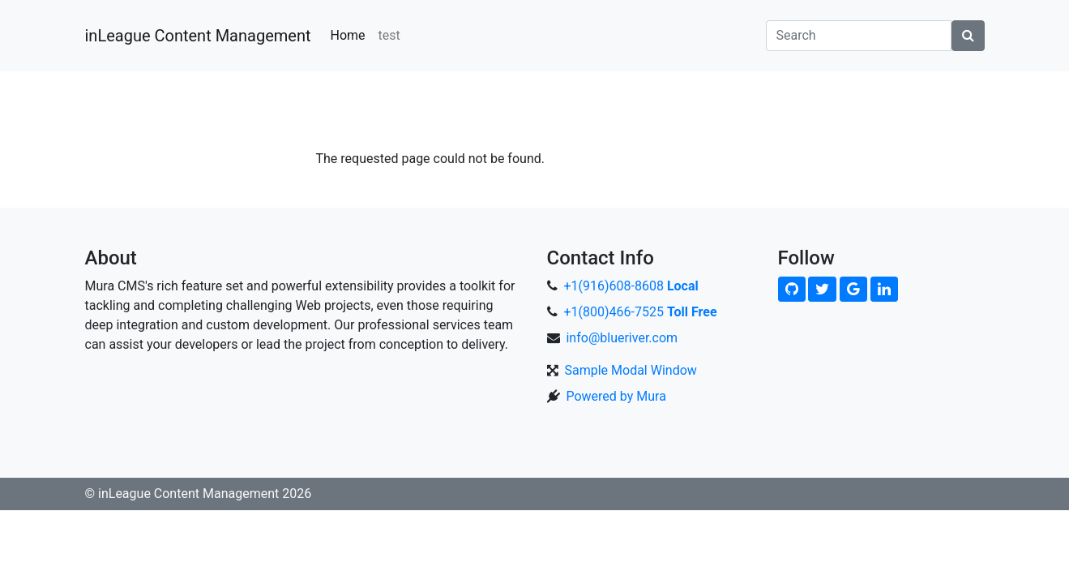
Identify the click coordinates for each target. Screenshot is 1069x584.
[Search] (858, 35)
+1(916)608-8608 (630, 286)
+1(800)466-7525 (639, 312)
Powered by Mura (615, 396)
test (389, 35)
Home (347, 35)
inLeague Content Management (198, 35)
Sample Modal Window (630, 370)
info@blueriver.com (622, 338)
